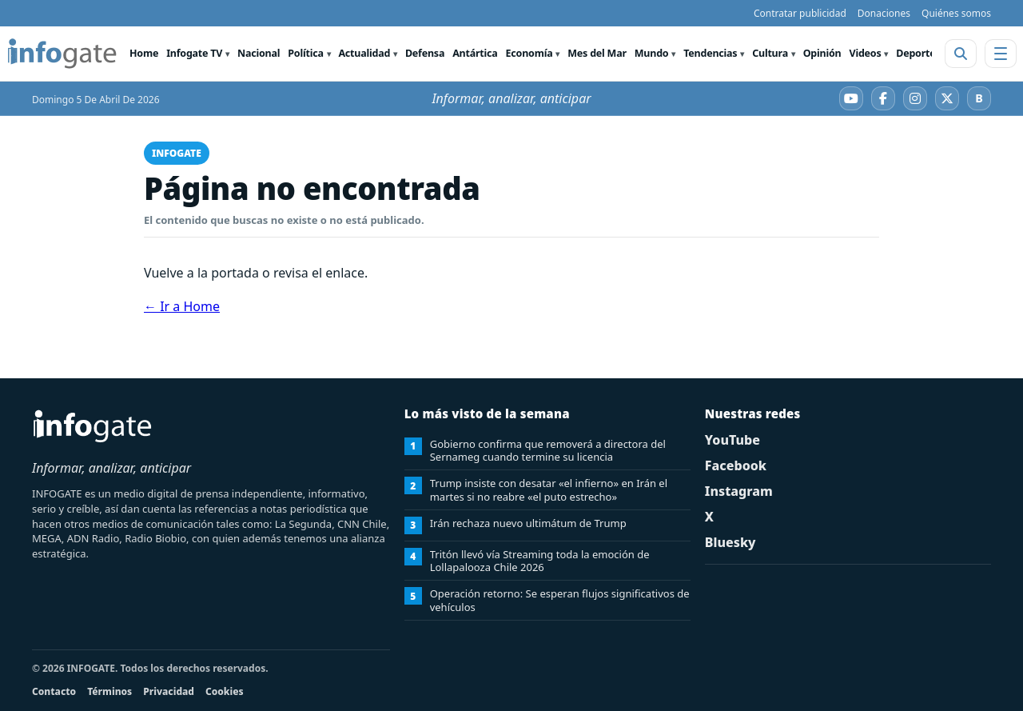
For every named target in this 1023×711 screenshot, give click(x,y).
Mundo (652, 53)
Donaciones (884, 13)
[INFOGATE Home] (62, 53)
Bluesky (730, 542)
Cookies (224, 691)
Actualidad (364, 53)
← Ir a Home (182, 306)
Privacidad (168, 691)
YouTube (732, 440)
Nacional (258, 53)
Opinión (822, 53)
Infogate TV (194, 53)
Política (305, 53)
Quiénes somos (956, 13)
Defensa (424, 53)
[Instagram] (915, 98)
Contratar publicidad (800, 13)
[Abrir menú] (1001, 53)
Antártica (474, 53)
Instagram (739, 491)
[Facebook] (883, 98)
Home (143, 53)
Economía (529, 53)
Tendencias (710, 53)
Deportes (918, 53)
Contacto (54, 691)
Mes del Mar (597, 53)
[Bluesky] (979, 98)
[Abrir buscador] (961, 53)
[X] (947, 98)
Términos (109, 691)
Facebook (735, 465)
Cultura (770, 53)
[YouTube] (851, 98)
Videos (865, 53)
